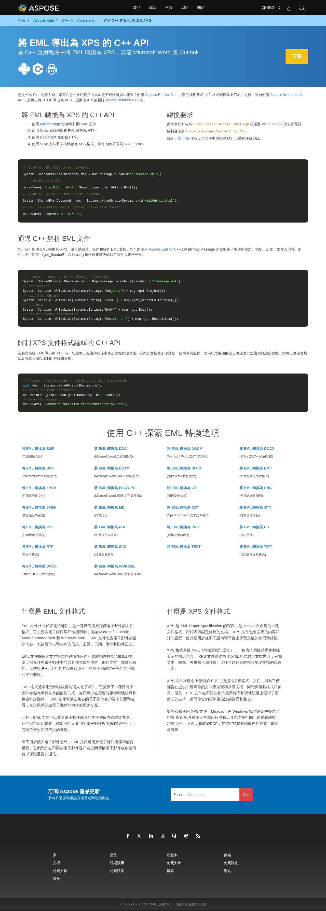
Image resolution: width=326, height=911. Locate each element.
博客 (170, 870)
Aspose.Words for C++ (288, 95)
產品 (136, 8)
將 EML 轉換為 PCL (37, 527)
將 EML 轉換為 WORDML (114, 566)
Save (44, 131)
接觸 (203, 904)
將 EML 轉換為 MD (109, 507)
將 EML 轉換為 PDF (110, 527)
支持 (168, 8)
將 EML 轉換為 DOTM (111, 468)
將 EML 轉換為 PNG (255, 488)
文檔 (56, 862)
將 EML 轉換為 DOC (110, 449)
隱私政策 (181, 904)
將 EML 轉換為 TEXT (184, 547)
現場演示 (117, 862)
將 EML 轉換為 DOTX (184, 468)
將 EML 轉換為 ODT (183, 507)
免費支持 (174, 862)
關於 (201, 8)
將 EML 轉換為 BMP (38, 449)
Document (48, 137)
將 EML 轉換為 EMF (255, 468)
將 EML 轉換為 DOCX (256, 449)
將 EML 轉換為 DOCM (184, 449)
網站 (184, 8)
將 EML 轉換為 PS (254, 527)
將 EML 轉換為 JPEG (39, 507)
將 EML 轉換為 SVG (110, 547)
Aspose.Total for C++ (122, 100)
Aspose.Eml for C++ (161, 95)
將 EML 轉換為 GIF (182, 488)
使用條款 (193, 904)
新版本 (172, 854)
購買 (152, 8)
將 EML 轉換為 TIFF (255, 547)
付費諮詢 (117, 870)
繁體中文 (271, 7)
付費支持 (60, 870)
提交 (246, 794)
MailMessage (50, 124)
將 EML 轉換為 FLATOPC (114, 488)
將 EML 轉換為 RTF (37, 547)
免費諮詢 (231, 862)
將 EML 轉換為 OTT (255, 507)
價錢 (227, 854)
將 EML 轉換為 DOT (38, 468)
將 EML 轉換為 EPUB (39, 488)
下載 (297, 56)
